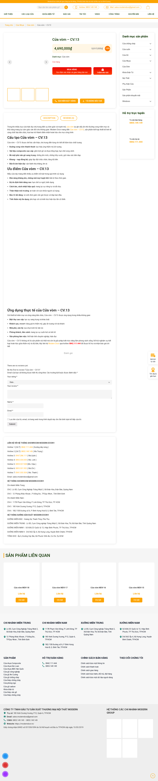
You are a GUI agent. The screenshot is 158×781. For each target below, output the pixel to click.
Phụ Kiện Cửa (127, 84)
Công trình (114, 14)
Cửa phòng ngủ (10, 683)
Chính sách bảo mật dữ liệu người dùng (97, 677)
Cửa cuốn (126, 49)
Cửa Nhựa (126, 61)
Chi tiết (22, 600)
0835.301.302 (21, 468)
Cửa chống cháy (128, 43)
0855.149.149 (27, 451)
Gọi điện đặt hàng (65, 101)
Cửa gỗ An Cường (11, 674)
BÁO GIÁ (66, 14)
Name (10, 402)
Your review (12, 386)
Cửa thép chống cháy (12, 680)
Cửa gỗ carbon (9, 686)
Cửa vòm (65, 57)
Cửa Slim (126, 67)
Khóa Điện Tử (48, 14)
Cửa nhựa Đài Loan (11, 666)
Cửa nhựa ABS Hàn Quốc (14, 669)
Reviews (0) (68, 118)
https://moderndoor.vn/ (24, 724)
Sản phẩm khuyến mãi (131, 95)
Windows (126, 101)
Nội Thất (125, 78)
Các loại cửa (28, 14)
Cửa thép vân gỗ (10, 692)
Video (97, 14)
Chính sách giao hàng (89, 670)
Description (49, 118)
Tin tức (82, 14)
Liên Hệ (151, 14)
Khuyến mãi (133, 14)
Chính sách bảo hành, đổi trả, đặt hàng (96, 674)
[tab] (49, 118)
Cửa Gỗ (125, 55)
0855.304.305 (21, 460)
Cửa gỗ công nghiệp (12, 672)
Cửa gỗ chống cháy (11, 677)
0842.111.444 (27, 447)
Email (10, 411)
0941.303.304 (21, 472)
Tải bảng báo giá (92, 101)
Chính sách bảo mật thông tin (93, 663)
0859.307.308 (21, 464)
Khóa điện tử (9, 689)
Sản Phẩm (126, 90)
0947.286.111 (21, 456)
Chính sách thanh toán (90, 667)
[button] (46, 62)
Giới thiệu (8, 14)
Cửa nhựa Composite (12, 663)
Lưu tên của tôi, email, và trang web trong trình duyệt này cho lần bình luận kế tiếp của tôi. (45, 419)
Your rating (12, 377)
